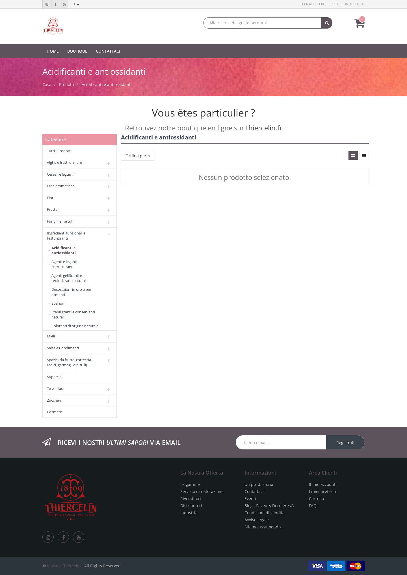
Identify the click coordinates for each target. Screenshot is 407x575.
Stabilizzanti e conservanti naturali (73, 314)
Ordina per (137, 155)
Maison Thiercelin (64, 565)
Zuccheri (54, 400)
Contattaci (254, 491)
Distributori (191, 505)
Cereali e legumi (60, 174)
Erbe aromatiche (61, 185)
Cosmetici (55, 411)
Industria (189, 512)
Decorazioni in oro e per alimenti (71, 292)
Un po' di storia (258, 484)
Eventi (250, 498)
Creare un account (348, 4)
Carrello (316, 498)
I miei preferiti (322, 491)
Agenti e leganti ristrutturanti (64, 264)
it (75, 4)
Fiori (50, 197)
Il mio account (322, 484)
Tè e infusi (55, 388)
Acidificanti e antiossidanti (107, 84)
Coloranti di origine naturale (74, 325)
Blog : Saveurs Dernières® (269, 505)
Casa (46, 84)
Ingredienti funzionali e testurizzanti (66, 236)
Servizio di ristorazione (202, 491)
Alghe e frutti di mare (64, 162)
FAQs (314, 505)
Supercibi (54, 376)
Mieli (51, 336)
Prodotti (66, 84)
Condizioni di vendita (264, 512)
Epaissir (57, 303)
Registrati (345, 442)
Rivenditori (190, 498)
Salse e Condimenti (63, 347)
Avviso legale (256, 519)
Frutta (52, 209)
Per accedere (313, 4)
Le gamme (190, 484)
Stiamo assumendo (262, 526)
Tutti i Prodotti (59, 150)
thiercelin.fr (264, 127)
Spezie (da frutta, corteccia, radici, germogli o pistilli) (69, 362)
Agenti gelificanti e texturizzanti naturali (68, 278)
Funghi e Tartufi (60, 221)
